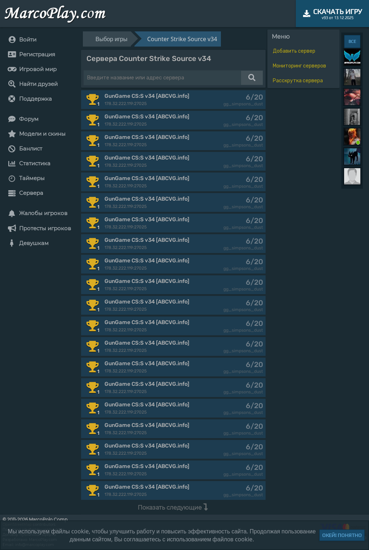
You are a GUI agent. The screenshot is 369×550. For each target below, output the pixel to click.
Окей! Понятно (342, 535)
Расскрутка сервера (298, 81)
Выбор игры (111, 39)
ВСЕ (352, 41)
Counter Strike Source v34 (182, 39)
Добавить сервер (294, 51)
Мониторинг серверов (299, 66)
